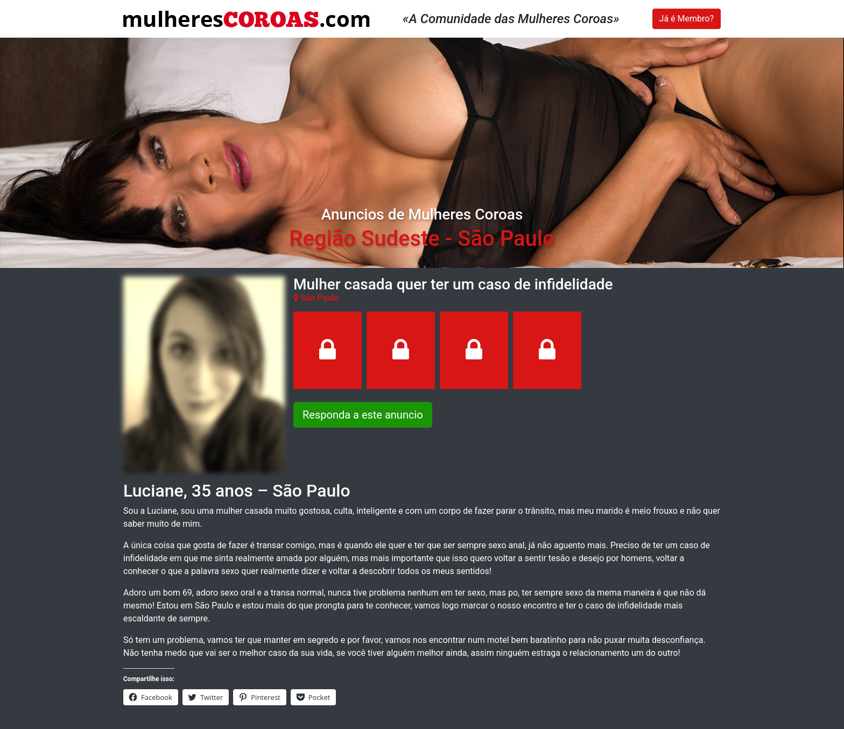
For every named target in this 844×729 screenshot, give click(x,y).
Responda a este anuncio (363, 414)
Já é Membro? (686, 18)
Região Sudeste (364, 238)
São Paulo (506, 238)
